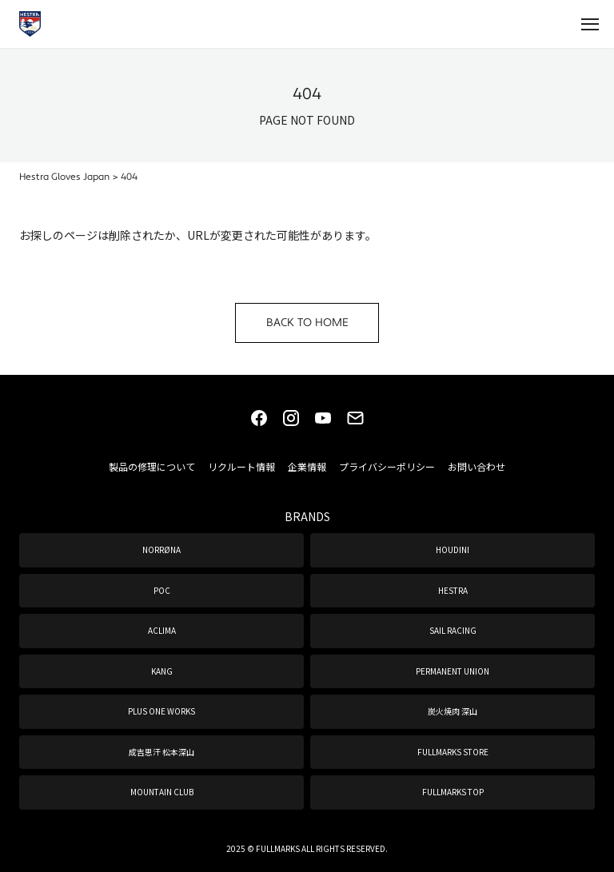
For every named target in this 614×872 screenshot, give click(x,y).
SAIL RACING (452, 630)
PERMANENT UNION (452, 671)
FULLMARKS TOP (453, 792)
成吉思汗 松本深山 (161, 752)
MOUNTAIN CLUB (161, 792)
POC (162, 590)
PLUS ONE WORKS (161, 711)
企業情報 (307, 466)
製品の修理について (152, 466)
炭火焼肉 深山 (452, 711)
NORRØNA (161, 549)
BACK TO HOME (307, 323)
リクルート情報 (241, 466)
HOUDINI (452, 549)
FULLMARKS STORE (452, 752)
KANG (162, 671)
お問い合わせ (476, 466)
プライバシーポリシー (387, 466)
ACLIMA (162, 630)
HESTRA (453, 590)
